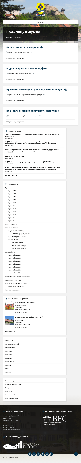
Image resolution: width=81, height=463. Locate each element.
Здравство (8, 358)
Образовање (9, 362)
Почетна (9, 37)
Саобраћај (8, 355)
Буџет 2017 (12, 194)
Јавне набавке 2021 (14, 258)
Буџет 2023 (12, 212)
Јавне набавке (10, 252)
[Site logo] (41, 16)
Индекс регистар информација (24, 47)
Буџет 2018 (12, 197)
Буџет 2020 (12, 203)
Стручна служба (10, 395)
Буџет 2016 (12, 191)
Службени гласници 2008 (16, 286)
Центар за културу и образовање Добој (29, 317)
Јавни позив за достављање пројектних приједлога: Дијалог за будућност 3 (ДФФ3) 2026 (32, 135)
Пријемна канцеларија (19, 249)
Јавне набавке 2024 (14, 267)
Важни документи (11, 224)
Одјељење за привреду (16, 231)
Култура (8, 365)
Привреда (8, 351)
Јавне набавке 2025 (14, 270)
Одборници (9, 391)
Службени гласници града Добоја (16, 283)
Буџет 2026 (12, 221)
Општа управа (13, 240)
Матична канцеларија (19, 246)
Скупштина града (11, 381)
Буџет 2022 (12, 209)
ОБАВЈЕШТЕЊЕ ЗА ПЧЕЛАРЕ (14, 156)
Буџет (7, 188)
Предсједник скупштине (13, 384)
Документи (17, 37)
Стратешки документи (12, 290)
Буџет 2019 (12, 200)
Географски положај (12, 344)
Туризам (8, 372)
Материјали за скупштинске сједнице (17, 276)
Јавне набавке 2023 (14, 264)
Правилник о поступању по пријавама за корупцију (36, 89)
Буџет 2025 (12, 218)
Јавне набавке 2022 (14, 261)
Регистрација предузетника (21, 234)
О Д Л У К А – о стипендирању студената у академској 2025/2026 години (30, 162)
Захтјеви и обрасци (11, 228)
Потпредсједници (11, 388)
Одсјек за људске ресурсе (17, 237)
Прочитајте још (11, 175)
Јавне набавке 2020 (14, 255)
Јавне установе (21, 312)
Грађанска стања (17, 243)
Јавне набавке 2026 (14, 273)
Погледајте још (10, 331)
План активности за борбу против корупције (32, 110)
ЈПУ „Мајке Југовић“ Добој (24, 302)
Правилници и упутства (16, 58)
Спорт (7, 369)
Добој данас (9, 340)
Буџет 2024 (12, 215)
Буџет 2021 (12, 206)
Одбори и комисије (11, 398)
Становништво (10, 348)
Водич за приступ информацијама (26, 68)
